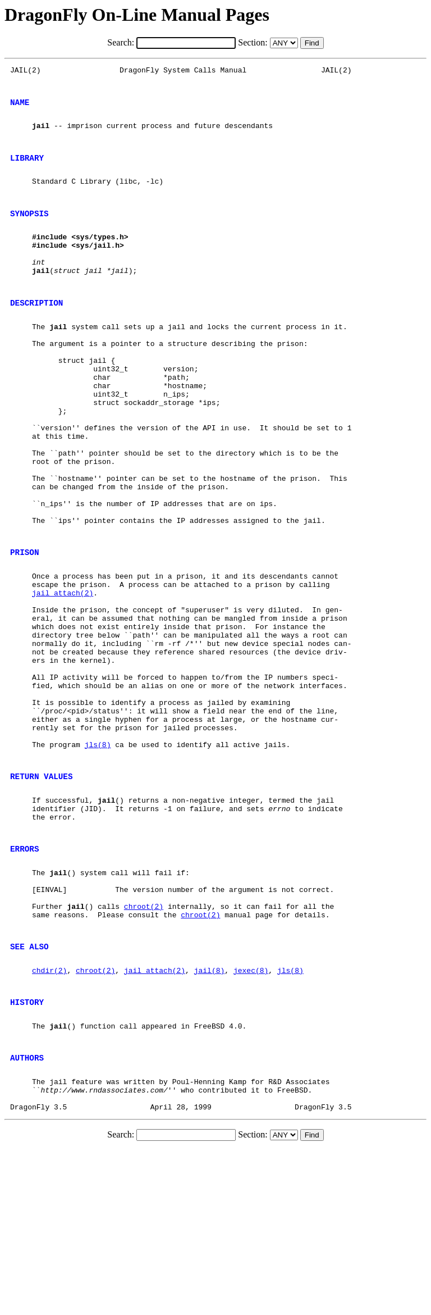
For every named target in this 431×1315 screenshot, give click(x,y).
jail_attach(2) (62, 677)
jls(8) (98, 859)
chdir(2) (49, 1117)
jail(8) (209, 1117)
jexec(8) (250, 1117)
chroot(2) (143, 1044)
